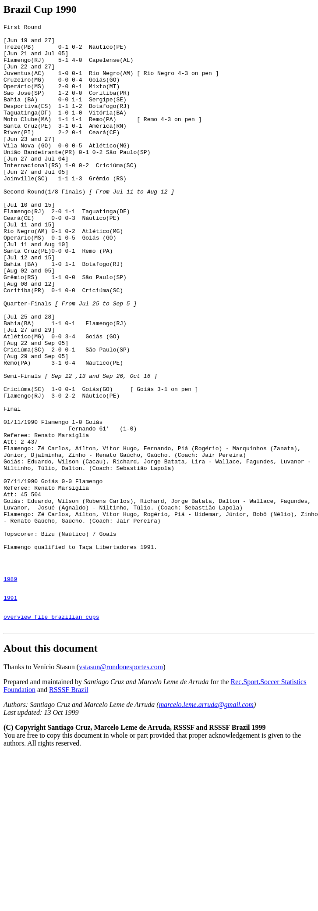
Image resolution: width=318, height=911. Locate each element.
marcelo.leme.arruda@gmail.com (206, 821)
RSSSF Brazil (68, 807)
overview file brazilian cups (51, 732)
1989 (10, 689)
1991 (10, 711)
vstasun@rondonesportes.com (121, 784)
